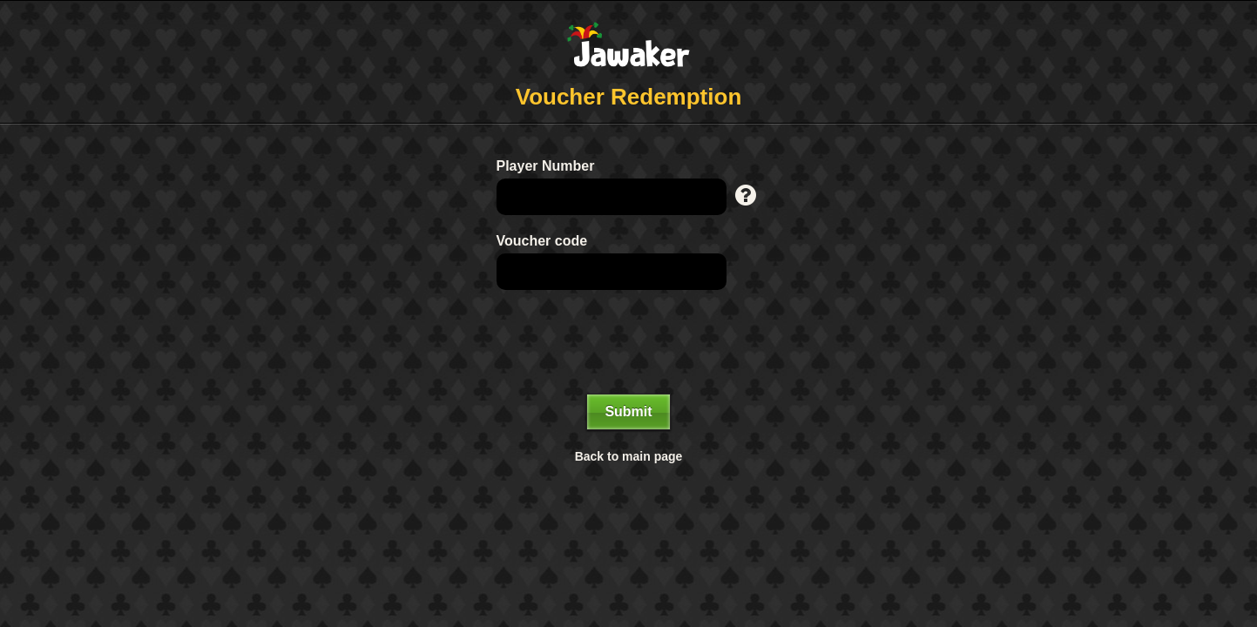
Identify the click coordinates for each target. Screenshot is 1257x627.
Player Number (546, 165)
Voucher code (542, 240)
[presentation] (629, 342)
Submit (628, 411)
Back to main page (629, 456)
